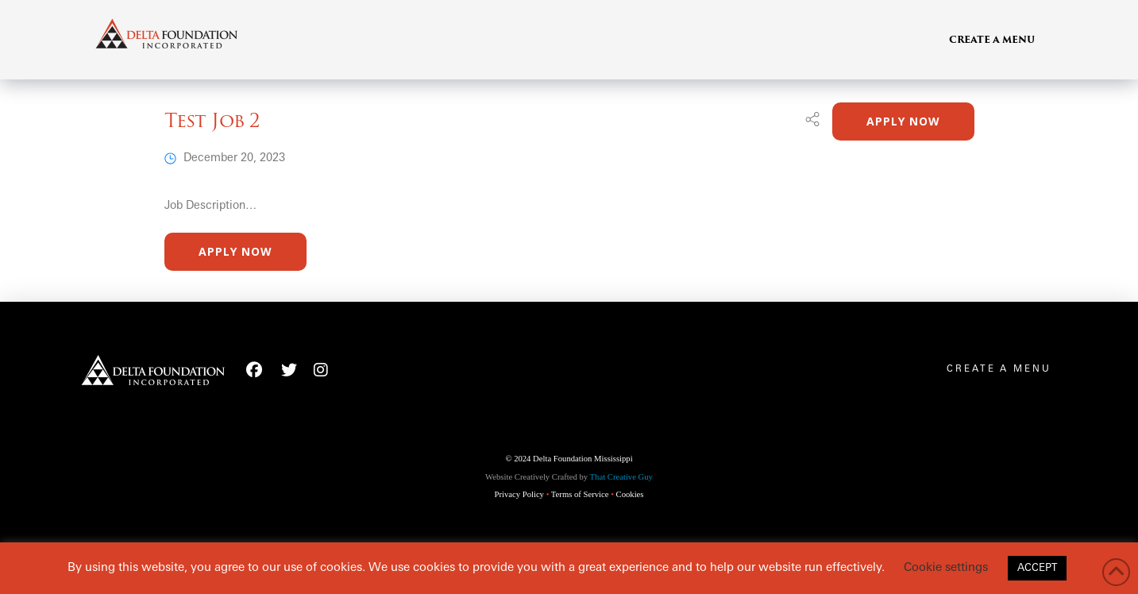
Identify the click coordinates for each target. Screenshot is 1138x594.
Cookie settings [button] (946, 568)
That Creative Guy (621, 476)
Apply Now (903, 121)
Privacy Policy (519, 494)
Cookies (630, 494)
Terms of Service (580, 494)
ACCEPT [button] (1037, 568)
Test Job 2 (212, 120)
